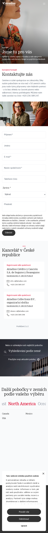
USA (4, 418)
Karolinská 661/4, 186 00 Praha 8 (20, 276)
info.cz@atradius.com (18, 281)
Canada (5, 414)
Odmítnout (24, 519)
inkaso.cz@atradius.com (19, 311)
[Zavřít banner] (43, 474)
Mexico (29, 414)
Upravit (24, 526)
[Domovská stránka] (8, 4)
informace (17, 226)
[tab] (22, 404)
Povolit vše (24, 512)
